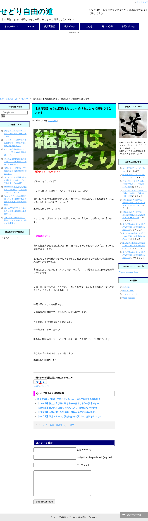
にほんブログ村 (41, 385)
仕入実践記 (49, 26)
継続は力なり (62, 425)
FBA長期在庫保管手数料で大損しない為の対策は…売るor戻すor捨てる (15, 161)
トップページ (11, 26)
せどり (45, 425)
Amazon (31, 26)
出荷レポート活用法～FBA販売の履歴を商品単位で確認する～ (15, 171)
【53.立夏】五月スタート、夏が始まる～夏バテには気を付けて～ (69, 416)
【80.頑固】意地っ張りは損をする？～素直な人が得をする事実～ (15, 220)
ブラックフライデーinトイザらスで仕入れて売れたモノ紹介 (15, 133)
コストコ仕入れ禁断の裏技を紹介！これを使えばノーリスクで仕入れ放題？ (15, 180)
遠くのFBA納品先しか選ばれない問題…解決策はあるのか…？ (15, 211)
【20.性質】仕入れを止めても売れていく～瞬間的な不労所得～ (68, 408)
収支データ (69, 26)
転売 (72, 425)
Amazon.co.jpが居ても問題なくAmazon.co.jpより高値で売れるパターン (15, 189)
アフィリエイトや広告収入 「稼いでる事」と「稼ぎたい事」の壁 (134, 184)
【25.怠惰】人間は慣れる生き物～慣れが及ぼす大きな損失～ (67, 412)
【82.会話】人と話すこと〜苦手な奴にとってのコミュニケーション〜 (133, 203)
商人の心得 (107, 26)
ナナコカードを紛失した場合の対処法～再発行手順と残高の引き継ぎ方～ (15, 143)
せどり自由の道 (26, 11)
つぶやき (88, 26)
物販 (52, 425)
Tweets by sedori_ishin (128, 272)
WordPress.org (128, 298)
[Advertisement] (29, 63)
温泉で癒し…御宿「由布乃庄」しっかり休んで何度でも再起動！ (68, 399)
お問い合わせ (128, 26)
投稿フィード (128, 290)
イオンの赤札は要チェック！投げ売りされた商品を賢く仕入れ (15, 152)
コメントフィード (129, 294)
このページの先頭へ (134, 515)
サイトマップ (142, 2)
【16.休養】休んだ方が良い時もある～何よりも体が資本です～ (68, 403)
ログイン (126, 287)
